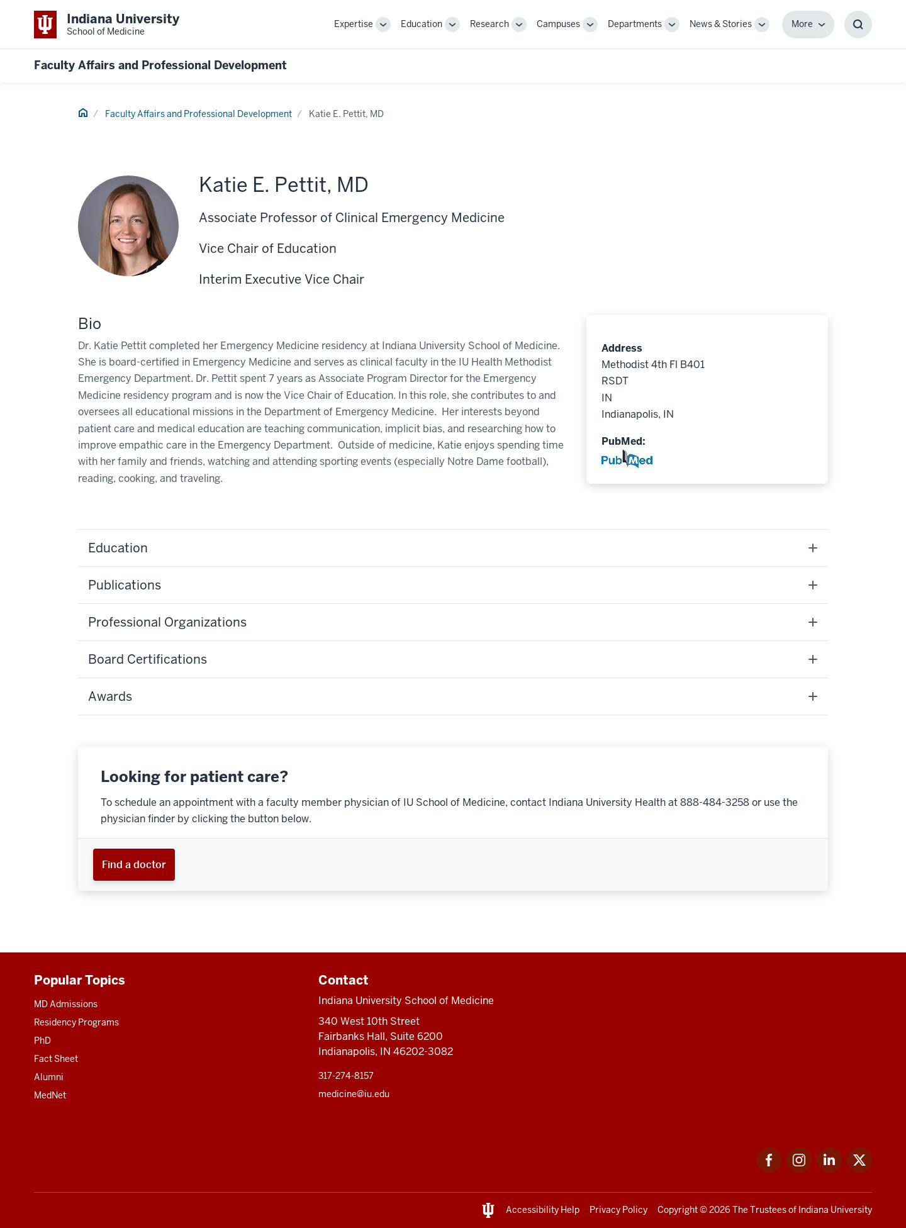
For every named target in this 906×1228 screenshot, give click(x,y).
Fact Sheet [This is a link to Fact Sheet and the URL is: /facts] (56, 1058)
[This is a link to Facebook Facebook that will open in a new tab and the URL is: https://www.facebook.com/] (768, 1169)
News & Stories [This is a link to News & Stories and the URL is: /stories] (721, 24)
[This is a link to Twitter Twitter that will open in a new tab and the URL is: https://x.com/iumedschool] (859, 1169)
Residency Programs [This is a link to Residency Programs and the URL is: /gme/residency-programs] (76, 1022)
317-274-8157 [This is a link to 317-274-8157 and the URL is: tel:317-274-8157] (346, 1075)
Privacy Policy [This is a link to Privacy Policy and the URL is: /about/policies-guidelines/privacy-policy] (618, 1209)
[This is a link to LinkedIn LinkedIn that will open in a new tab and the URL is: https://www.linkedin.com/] (829, 1169)
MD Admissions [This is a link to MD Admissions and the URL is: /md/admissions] (66, 1004)
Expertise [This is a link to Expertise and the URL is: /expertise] (353, 24)
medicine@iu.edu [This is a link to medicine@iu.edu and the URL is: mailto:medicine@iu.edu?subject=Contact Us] (353, 1094)
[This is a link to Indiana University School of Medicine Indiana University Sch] (106, 24)
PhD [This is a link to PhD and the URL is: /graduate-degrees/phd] (42, 1040)
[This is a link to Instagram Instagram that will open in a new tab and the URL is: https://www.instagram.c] (799, 1169)
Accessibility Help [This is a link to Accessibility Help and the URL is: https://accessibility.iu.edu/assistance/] (542, 1209)
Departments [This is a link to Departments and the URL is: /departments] (635, 24)
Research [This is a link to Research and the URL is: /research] (489, 24)
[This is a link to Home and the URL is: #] (83, 114)
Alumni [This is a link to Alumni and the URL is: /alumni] (49, 1077)
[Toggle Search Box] (858, 24)
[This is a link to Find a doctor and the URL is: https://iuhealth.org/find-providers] (134, 865)
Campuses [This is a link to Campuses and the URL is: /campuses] (558, 24)
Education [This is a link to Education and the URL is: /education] (421, 24)
